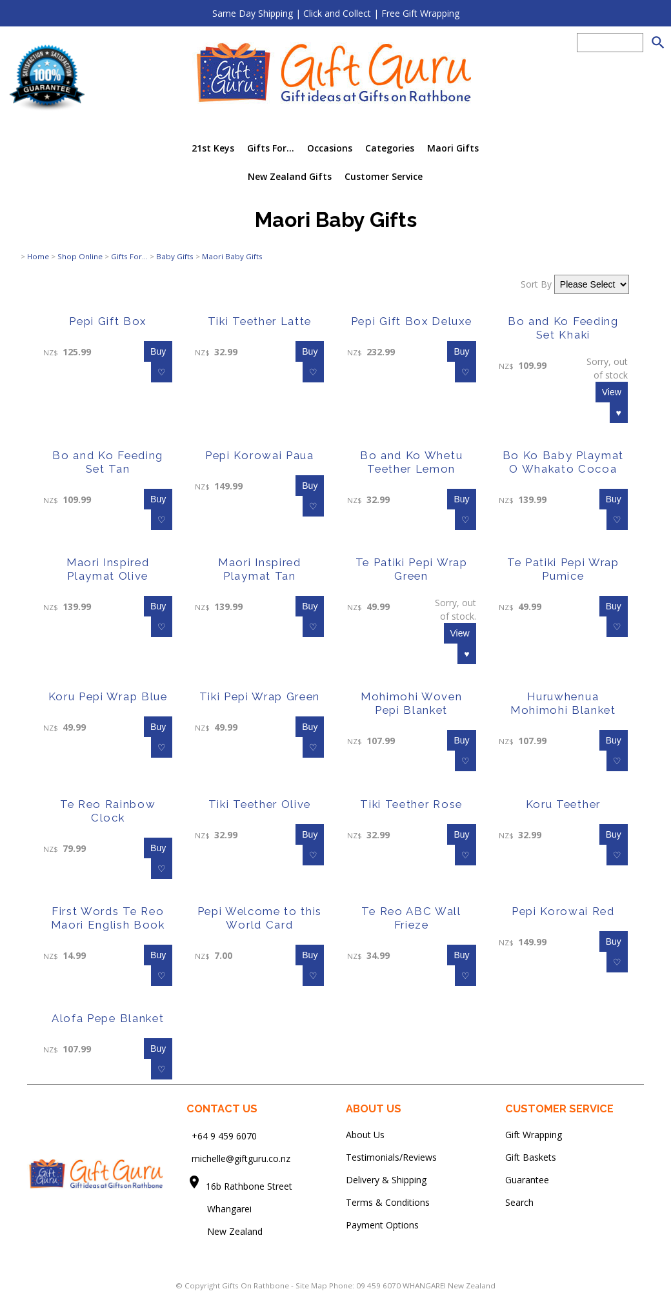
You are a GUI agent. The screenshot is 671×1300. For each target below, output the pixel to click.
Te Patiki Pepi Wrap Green (412, 569)
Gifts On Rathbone (256, 1285)
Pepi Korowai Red (563, 911)
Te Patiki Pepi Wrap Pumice (563, 569)
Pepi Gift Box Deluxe (411, 321)
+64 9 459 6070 (224, 1136)
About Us (365, 1134)
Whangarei (220, 1209)
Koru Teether (563, 804)
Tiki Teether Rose (411, 804)
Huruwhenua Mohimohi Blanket (563, 703)
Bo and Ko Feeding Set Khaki (563, 328)
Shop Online (80, 256)
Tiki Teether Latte (260, 321)
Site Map (311, 1285)
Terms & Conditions (388, 1202)
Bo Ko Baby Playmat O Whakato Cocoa (563, 462)
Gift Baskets (530, 1157)
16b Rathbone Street (250, 1186)
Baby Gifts (175, 256)
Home (38, 256)
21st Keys (213, 148)
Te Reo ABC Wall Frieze (411, 918)
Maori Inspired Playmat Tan (259, 569)
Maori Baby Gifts (232, 256)
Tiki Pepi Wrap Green (260, 696)
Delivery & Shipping (386, 1180)
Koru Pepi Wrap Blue (108, 696)
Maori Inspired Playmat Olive (108, 569)
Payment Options (382, 1225)
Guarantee (527, 1180)
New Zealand (224, 1231)
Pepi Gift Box (107, 321)
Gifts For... (270, 148)
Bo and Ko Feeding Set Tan (107, 462)
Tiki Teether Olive (259, 804)
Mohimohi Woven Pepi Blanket (412, 703)
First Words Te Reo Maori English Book (108, 918)
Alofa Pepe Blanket (108, 1018)
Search (519, 1202)
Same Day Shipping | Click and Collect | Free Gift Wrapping (335, 13)
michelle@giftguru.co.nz (241, 1158)
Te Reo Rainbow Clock (108, 811)
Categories (389, 148)
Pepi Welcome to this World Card (260, 918)
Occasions (329, 148)
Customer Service (384, 176)
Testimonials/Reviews (391, 1157)
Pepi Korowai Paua (259, 455)
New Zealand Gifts (290, 176)
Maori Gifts (453, 148)
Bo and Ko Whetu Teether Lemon (411, 462)
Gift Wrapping (533, 1134)
